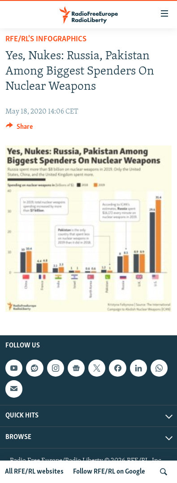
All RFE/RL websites (34, 471)
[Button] (19, 128)
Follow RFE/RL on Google (109, 471)
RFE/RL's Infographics (45, 39)
